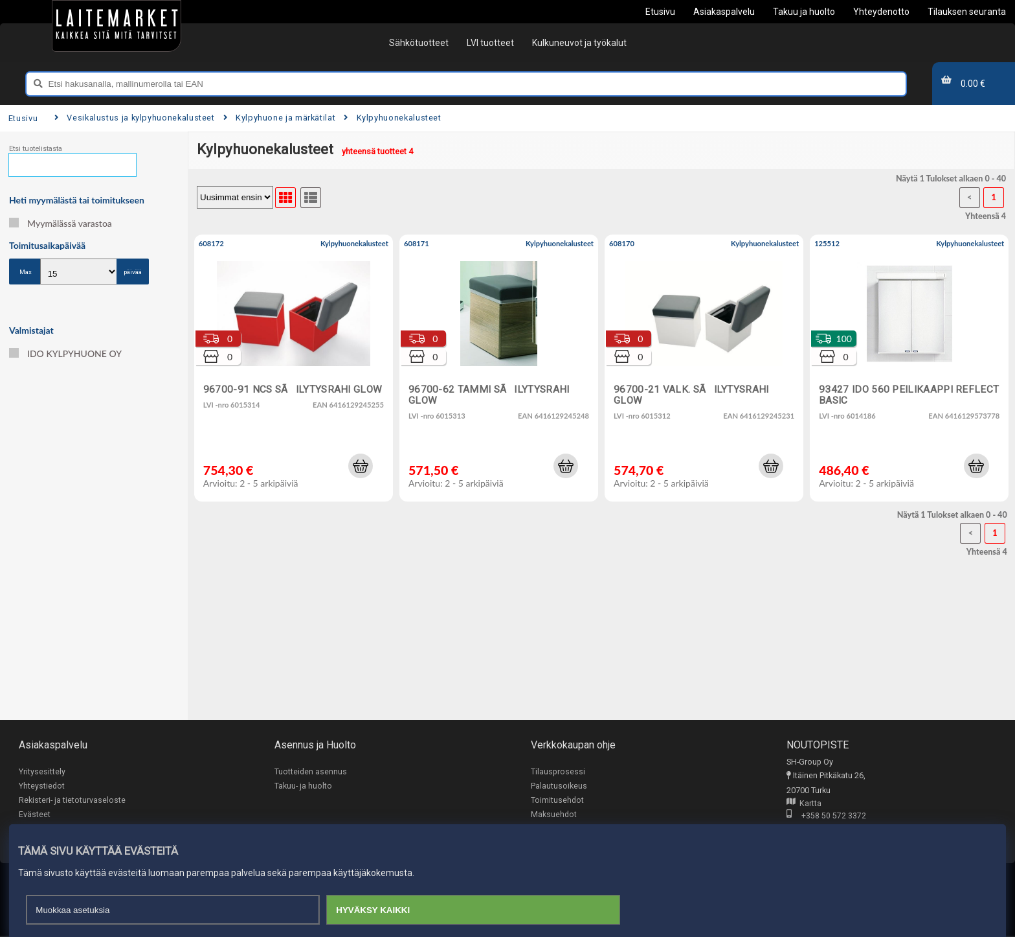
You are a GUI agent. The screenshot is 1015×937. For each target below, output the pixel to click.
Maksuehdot (554, 815)
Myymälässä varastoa (60, 223)
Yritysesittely (42, 771)
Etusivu (23, 118)
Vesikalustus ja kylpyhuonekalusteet (134, 117)
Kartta (803, 804)
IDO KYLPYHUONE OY (65, 353)
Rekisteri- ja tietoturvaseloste (72, 800)
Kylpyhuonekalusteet (392, 117)
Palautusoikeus (559, 786)
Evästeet (34, 815)
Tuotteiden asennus (310, 771)
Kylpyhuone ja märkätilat (279, 117)
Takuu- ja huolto (303, 786)
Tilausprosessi (558, 771)
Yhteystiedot (42, 786)
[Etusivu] (116, 26)
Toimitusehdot (557, 800)
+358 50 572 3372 (826, 816)
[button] (360, 466)
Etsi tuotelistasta (35, 149)
